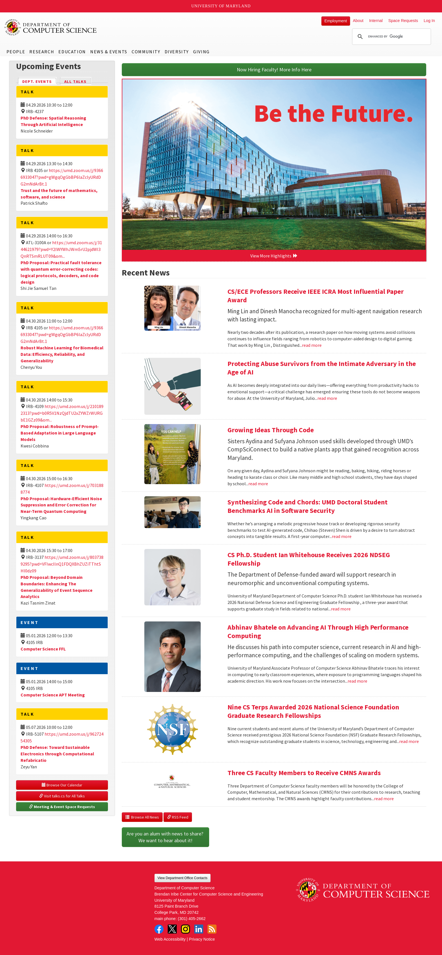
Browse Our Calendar (62, 785)
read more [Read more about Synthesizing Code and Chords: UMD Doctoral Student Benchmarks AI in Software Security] (342, 536)
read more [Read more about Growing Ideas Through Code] (258, 483)
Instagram (185, 929)
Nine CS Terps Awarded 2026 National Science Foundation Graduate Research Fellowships (313, 711)
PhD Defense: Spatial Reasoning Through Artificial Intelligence (53, 121)
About (358, 20)
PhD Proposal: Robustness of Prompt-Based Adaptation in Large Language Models (60, 433)
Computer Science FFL (43, 649)
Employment (335, 21)
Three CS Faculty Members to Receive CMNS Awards (304, 772)
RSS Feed (177, 817)
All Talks (75, 81)
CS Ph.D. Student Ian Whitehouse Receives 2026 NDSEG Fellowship (308, 559)
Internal (376, 20)
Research (41, 51)
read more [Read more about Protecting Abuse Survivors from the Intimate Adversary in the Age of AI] (327, 398)
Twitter (172, 929)
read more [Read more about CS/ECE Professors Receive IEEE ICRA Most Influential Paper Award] (312, 345)
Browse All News (142, 817)
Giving (201, 51)
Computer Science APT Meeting (53, 695)
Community (146, 51)
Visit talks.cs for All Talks (62, 796)
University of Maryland (221, 6)
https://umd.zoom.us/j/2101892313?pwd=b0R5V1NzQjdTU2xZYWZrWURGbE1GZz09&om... (62, 413)
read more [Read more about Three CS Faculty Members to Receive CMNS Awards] (384, 798)
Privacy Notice (202, 939)
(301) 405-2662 (191, 918)
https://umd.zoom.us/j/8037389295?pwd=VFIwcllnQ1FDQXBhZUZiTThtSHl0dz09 (62, 564)
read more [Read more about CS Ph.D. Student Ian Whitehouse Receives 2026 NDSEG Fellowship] (341, 609)
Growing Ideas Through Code (270, 429)
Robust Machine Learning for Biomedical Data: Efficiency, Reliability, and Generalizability (62, 354)
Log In (429, 20)
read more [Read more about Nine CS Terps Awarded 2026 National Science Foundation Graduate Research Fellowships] (409, 741)
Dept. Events (39, 81)
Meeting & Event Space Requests (62, 806)
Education (72, 51)
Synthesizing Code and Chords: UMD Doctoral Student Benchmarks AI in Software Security (307, 506)
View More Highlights (274, 256)
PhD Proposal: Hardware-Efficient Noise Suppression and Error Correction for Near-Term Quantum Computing (61, 505)
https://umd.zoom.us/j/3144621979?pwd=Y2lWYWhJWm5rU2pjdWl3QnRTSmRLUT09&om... (61, 249)
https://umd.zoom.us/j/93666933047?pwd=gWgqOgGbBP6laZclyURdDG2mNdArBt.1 (62, 177)
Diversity (177, 51)
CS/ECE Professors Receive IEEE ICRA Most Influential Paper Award (315, 295)
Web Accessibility (170, 939)
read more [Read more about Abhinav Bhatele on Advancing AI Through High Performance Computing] (357, 681)
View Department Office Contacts (182, 878)
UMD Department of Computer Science (50, 27)
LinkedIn (198, 929)
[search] (390, 36)
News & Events (108, 51)
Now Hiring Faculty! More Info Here (274, 69)
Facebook (158, 929)
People (15, 51)
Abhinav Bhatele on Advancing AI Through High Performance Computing (317, 631)
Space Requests (403, 20)
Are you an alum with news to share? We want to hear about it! (165, 837)
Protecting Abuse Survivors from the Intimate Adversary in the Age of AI (321, 367)
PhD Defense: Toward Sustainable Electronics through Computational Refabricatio (57, 753)
